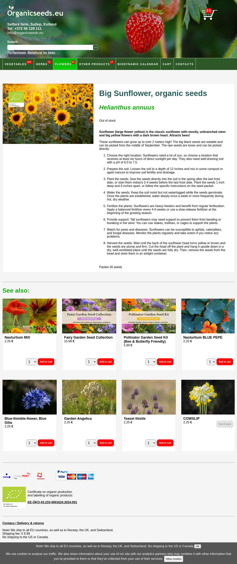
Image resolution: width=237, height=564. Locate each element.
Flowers (65, 63)
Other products (96, 63)
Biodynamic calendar (138, 64)
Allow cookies (173, 558)
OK (197, 546)
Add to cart (46, 361)
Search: (13, 41)
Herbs (43, 63)
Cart (167, 64)
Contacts (185, 64)
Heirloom (19, 52)
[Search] (51, 47)
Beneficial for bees (41, 52)
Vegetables (18, 63)
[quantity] (31, 361)
